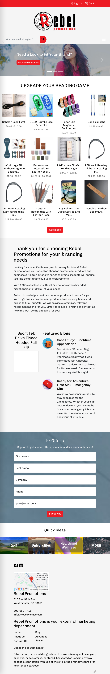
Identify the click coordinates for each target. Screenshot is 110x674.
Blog (37, 632)
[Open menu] (103, 39)
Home (17, 632)
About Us (19, 636)
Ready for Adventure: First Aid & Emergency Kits (74, 385)
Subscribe (55, 513)
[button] (8, 60)
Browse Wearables (28, 62)
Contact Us (20, 641)
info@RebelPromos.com (28, 614)
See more (55, 229)
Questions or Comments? (29, 647)
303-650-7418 (23, 610)
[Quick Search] (21, 39)
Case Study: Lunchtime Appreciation (74, 342)
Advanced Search (41, 638)
